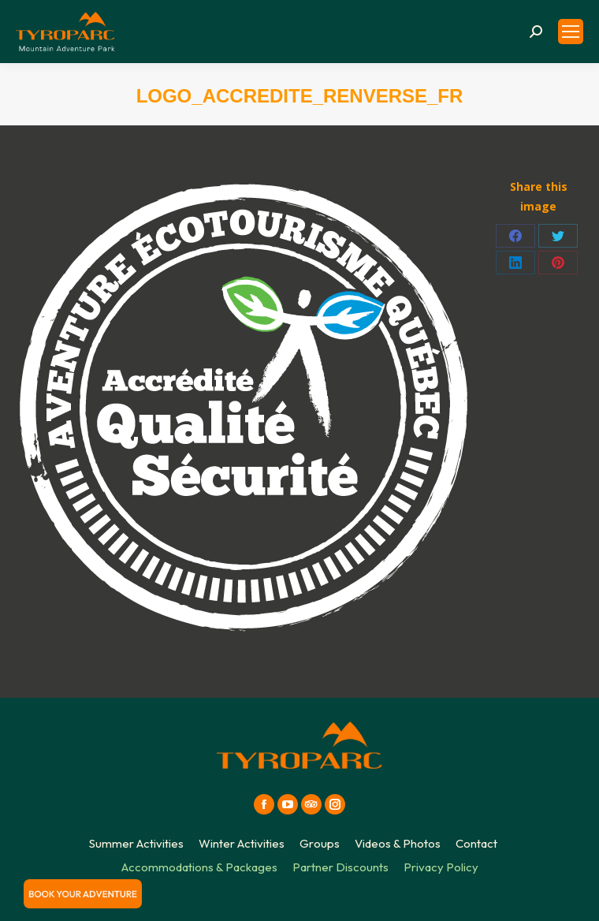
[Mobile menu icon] (570, 31)
